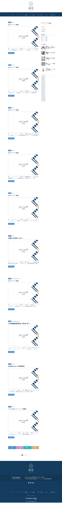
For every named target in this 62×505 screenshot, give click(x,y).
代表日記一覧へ (35, 450)
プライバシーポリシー (31, 497)
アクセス (47, 14)
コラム (42, 30)
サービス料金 (32, 14)
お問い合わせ (54, 14)
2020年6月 (42, 89)
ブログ (11, 14)
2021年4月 (42, 82)
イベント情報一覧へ (19, 450)
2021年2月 (42, 83)
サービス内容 (24, 14)
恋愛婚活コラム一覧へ (27, 450)
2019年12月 (43, 96)
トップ (6, 14)
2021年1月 (42, 84)
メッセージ (17, 14)
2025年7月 (42, 77)
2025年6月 (42, 78)
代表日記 (42, 31)
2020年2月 (42, 93)
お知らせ (9, 22)
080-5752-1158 (29, 479)
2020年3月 (42, 92)
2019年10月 (43, 98)
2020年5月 (42, 90)
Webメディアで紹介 (44, 36)
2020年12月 (43, 85)
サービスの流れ (40, 14)
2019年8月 (42, 100)
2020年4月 (42, 91)
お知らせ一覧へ (12, 450)
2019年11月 (43, 97)
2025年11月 (43, 76)
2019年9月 (42, 99)
